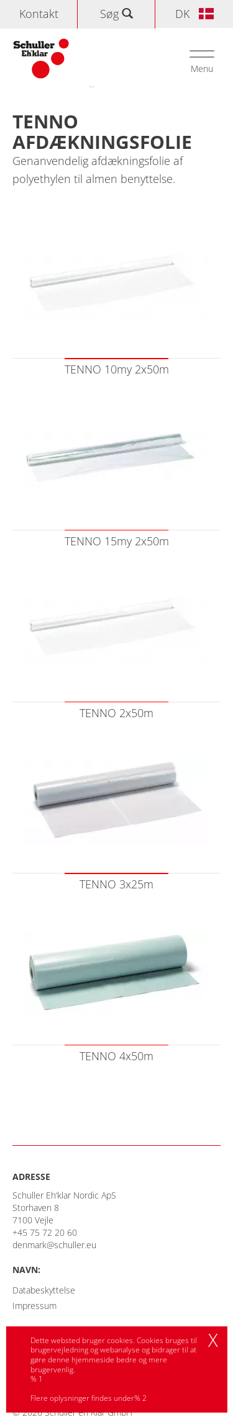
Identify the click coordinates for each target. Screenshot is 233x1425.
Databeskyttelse (43, 1290)
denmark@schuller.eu (54, 1245)
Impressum (34, 1305)
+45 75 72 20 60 (44, 1232)
